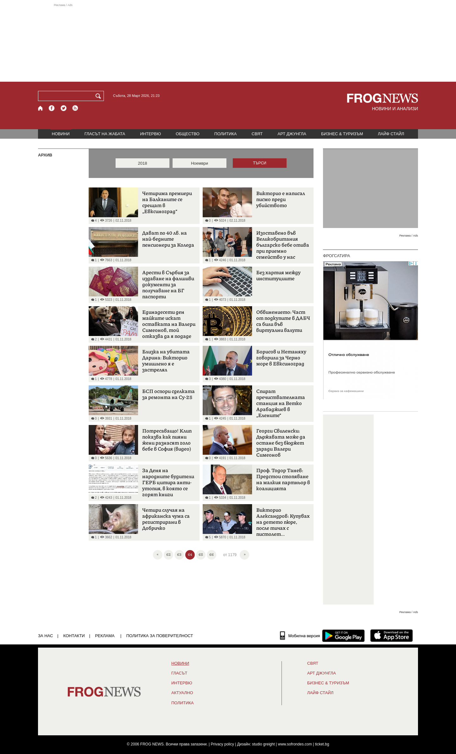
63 (179, 554)
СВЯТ (257, 133)
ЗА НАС (45, 636)
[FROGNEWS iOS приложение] (391, 635)
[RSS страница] (75, 108)
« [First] (157, 554)
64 (190, 554)
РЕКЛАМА (105, 636)
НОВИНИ (61, 133)
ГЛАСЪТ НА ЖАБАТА (105, 133)
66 (211, 554)
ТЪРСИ (259, 163)
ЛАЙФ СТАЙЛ (391, 133)
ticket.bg (322, 744)
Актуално (182, 693)
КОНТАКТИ (74, 636)
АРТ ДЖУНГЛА (291, 133)
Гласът (179, 673)
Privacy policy (222, 744)
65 (201, 554)
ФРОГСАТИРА (336, 256)
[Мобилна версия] (300, 635)
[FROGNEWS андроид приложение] (343, 635)
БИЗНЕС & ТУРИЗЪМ (342, 133)
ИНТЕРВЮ (150, 133)
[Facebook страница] (52, 108)
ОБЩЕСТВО (188, 133)
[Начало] (40, 108)
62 (168, 554)
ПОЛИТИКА (225, 133)
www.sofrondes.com (295, 744)
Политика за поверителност (159, 636)
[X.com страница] (63, 108)
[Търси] (99, 96)
